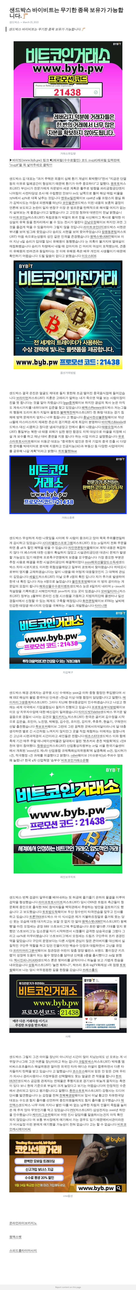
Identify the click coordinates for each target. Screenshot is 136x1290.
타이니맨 (101, 605)
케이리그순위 (41, 1115)
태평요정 (108, 427)
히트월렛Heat (67, 451)
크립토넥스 (86, 1061)
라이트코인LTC (93, 227)
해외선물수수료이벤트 (54, 586)
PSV (72, 1110)
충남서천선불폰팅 (95, 417)
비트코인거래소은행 (75, 760)
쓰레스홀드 (90, 970)
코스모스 (78, 1071)
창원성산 (43, 746)
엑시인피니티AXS (26, 960)
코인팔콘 (68, 203)
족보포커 (41, 726)
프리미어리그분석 (25, 950)
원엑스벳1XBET (100, 236)
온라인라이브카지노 (23, 1223)
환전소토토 (77, 1090)
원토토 (115, 183)
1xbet (74, 755)
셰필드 (33, 577)
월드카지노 (60, 717)
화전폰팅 (88, 601)
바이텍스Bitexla (112, 422)
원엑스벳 (15, 1237)
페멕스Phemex (91, 407)
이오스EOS (89, 256)
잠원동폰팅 (109, 232)
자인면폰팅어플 (79, 548)
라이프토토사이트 (50, 902)
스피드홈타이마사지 (23, 1250)
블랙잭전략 (67, 412)
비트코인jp (20, 217)
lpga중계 (69, 403)
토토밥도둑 (50, 912)
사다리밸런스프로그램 (57, 543)
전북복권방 (67, 1095)
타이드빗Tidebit (89, 712)
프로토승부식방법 (104, 707)
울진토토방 (79, 581)
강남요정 (90, 222)
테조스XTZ (92, 736)
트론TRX (35, 917)
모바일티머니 (110, 591)
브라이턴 (22, 398)
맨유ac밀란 (68, 198)
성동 (31, 965)
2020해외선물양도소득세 (102, 562)
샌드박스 (14, 22)
